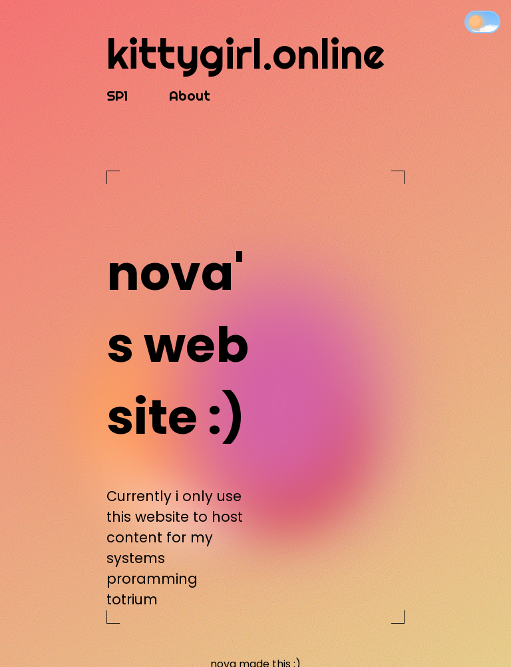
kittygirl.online (245, 53)
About (189, 95)
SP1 (117, 95)
